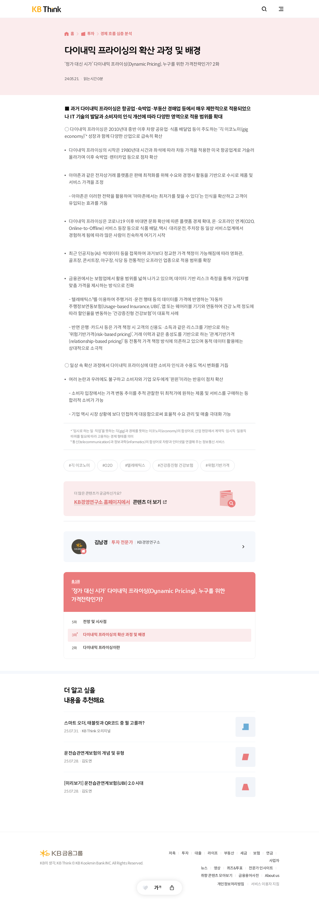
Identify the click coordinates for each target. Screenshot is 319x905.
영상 (217, 868)
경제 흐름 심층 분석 (116, 33)
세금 (243, 853)
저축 (172, 853)
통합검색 (264, 9)
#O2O (107, 465)
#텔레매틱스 (135, 465)
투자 (90, 33)
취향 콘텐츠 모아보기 (217, 875)
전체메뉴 (281, 9)
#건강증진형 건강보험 (175, 465)
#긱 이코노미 (79, 465)
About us (272, 875)
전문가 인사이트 (261, 868)
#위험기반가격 (218, 465)
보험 (256, 853)
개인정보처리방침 (230, 884)
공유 (172, 888)
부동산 (229, 853)
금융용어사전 (249, 875)
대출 (198, 853)
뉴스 (204, 868)
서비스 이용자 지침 (265, 884)
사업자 (274, 860)
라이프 (213, 853)
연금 (269, 853)
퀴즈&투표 (235, 868)
